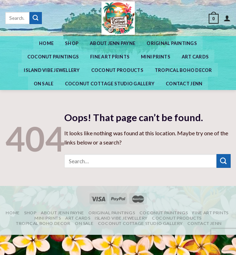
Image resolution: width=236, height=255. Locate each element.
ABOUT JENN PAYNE (112, 43)
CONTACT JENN (184, 83)
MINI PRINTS (155, 57)
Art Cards (195, 57)
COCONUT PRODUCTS (117, 70)
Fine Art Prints (110, 57)
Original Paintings (172, 43)
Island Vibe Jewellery (51, 70)
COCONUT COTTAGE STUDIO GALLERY (110, 83)
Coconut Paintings (53, 57)
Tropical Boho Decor (183, 70)
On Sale (44, 83)
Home (46, 43)
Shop (71, 43)
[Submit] (35, 18)
